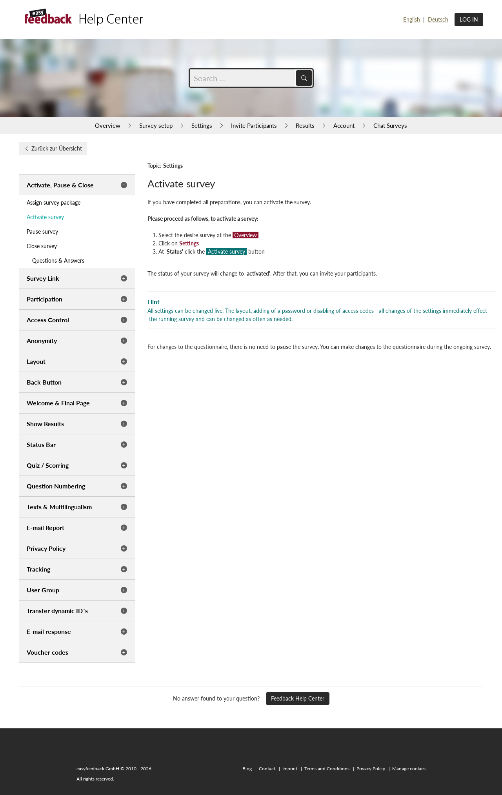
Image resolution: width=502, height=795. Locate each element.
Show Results (45, 423)
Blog (247, 768)
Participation (44, 299)
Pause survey (42, 231)
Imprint (289, 768)
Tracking (38, 569)
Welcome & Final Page (58, 403)
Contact (267, 768)
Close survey (42, 246)
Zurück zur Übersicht (53, 148)
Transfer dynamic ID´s (57, 610)
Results (305, 125)
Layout (36, 361)
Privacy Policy (46, 548)
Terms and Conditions (326, 768)
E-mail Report (45, 527)
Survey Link (43, 278)
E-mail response (49, 631)
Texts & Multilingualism (59, 506)
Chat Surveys (390, 125)
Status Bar (41, 444)
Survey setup (156, 125)
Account (344, 125)
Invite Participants (254, 125)
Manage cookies (409, 768)
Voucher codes (47, 652)
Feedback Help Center (297, 698)
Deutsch (438, 19)
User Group (43, 590)
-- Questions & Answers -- (58, 260)
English (411, 19)
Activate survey (45, 217)
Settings (201, 125)
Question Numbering (56, 486)
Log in (469, 19)
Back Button (44, 382)
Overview (107, 125)
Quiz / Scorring (48, 465)
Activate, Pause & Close (60, 185)
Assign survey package (53, 202)
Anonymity (42, 340)
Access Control (48, 319)
